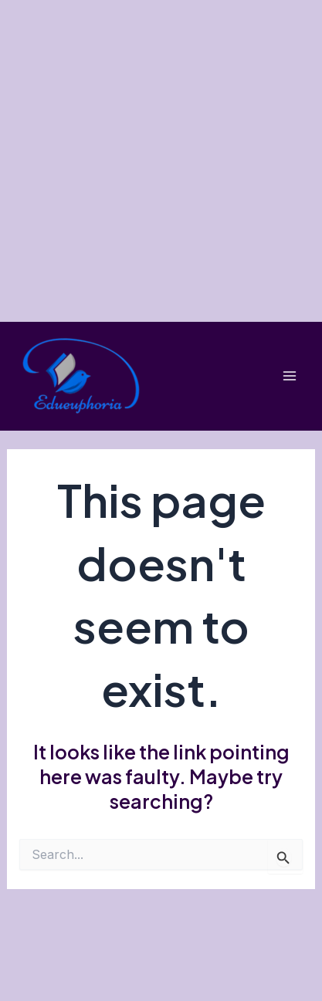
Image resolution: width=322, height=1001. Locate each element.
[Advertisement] (161, 161)
